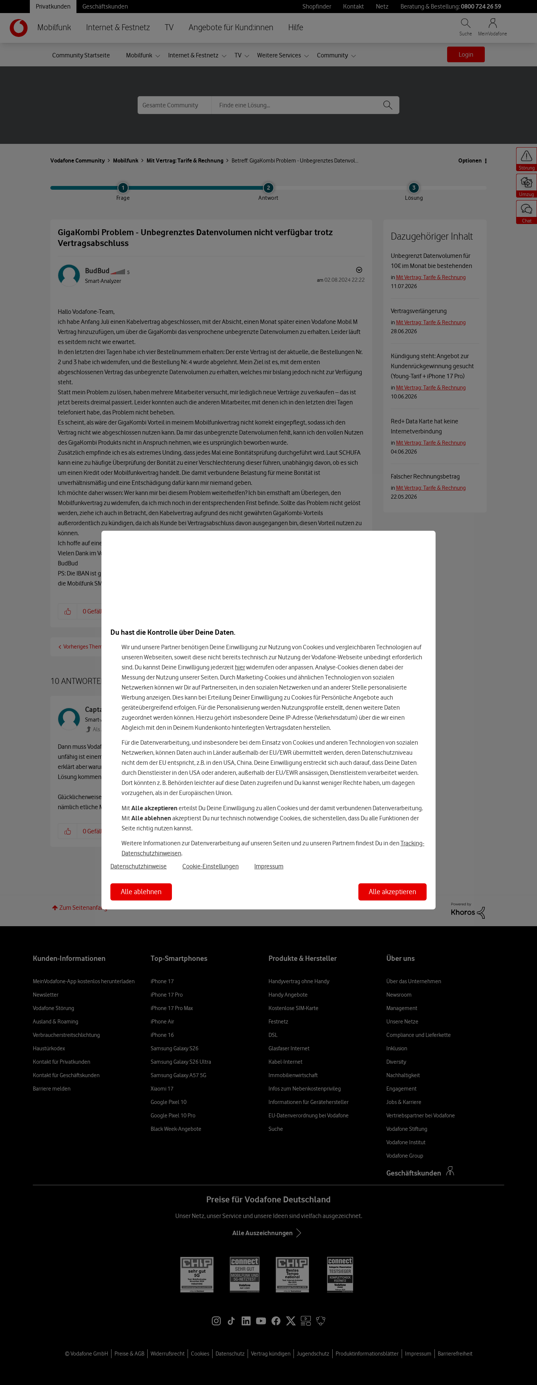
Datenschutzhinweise (138, 866)
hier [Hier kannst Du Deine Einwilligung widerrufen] (240, 667)
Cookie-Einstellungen (210, 866)
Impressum (268, 866)
